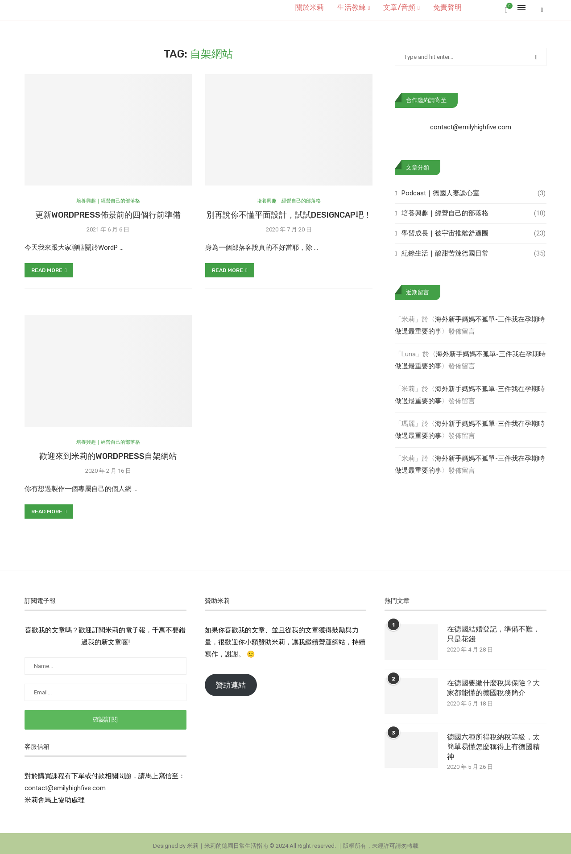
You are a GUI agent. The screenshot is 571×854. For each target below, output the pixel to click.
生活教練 (351, 7)
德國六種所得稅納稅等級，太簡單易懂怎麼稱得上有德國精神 (493, 742)
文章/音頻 (399, 7)
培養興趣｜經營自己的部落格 (473, 208)
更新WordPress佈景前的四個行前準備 (108, 210)
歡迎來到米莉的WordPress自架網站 (108, 451)
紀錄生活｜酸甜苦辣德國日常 (473, 248)
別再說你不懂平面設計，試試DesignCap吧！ (289, 210)
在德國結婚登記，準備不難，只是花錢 (493, 629)
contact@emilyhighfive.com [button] (65, 783)
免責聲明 (447, 7)
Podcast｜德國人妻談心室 (473, 188)
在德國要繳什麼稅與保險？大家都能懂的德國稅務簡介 (493, 683)
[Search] (542, 7)
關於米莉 (309, 7)
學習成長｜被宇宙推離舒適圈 (473, 228)
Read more (48, 265)
